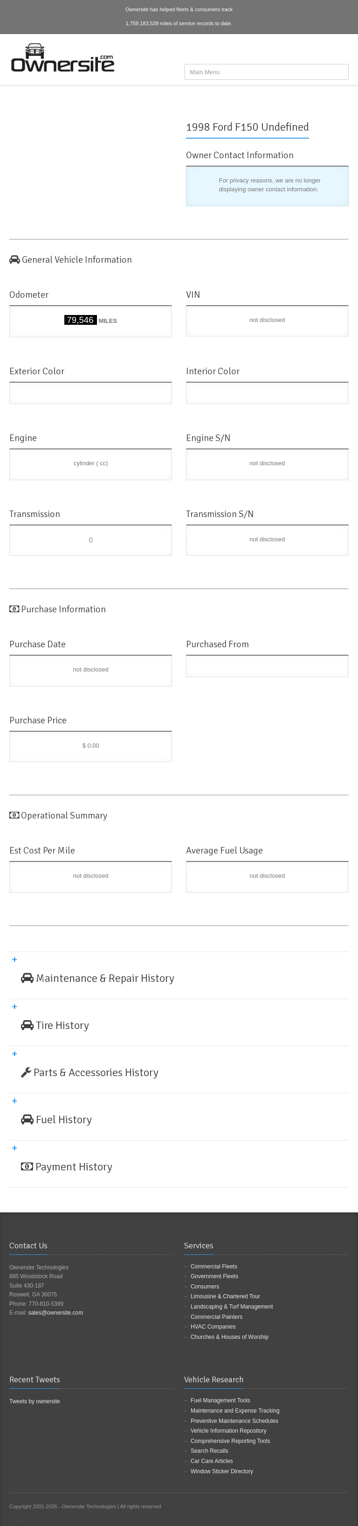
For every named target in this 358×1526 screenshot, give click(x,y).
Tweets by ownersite (34, 1401)
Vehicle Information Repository (229, 1431)
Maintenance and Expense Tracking (235, 1410)
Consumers (205, 1286)
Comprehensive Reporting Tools (230, 1441)
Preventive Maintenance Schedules (234, 1421)
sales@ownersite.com (55, 1312)
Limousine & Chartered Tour (225, 1296)
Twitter (327, 50)
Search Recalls (209, 1451)
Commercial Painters (216, 1317)
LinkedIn (343, 50)
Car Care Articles (212, 1461)
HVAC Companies (213, 1326)
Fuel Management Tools (220, 1400)
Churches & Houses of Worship (229, 1337)
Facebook (312, 50)
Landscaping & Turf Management (232, 1306)
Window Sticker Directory (222, 1471)
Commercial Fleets (214, 1266)
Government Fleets (214, 1276)
